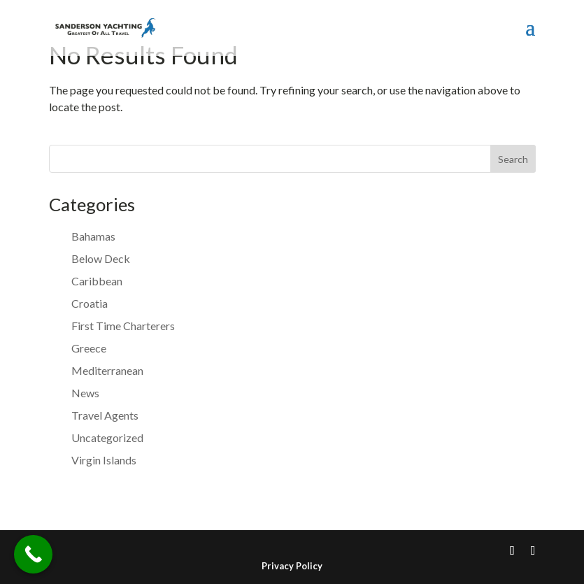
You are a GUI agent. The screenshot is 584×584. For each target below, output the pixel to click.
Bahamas (93, 236)
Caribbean (96, 280)
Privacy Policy (292, 565)
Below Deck (100, 258)
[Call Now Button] (33, 554)
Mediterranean (107, 370)
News (85, 392)
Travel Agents (104, 415)
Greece (88, 348)
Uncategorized (107, 437)
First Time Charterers (123, 325)
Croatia (89, 303)
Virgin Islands (103, 460)
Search (513, 159)
